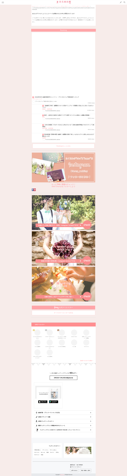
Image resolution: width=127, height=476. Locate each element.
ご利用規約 (80, 464)
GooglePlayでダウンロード (53, 401)
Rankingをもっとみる (64, 146)
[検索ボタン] (124, 2)
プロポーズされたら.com (49, 334)
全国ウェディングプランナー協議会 (86, 334)
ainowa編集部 (37, 343)
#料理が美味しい (38, 449)
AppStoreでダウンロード (42, 401)
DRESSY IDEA (74, 333)
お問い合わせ (74, 470)
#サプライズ (37, 454)
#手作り (57, 452)
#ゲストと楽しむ (53, 449)
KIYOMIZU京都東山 (62, 343)
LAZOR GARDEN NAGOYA (49, 343)
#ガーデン (52, 452)
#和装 (42, 454)
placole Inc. (62, 474)
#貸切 (47, 452)
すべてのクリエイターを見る (63, 313)
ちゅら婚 (74, 343)
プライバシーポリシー (76, 467)
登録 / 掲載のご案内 (85, 470)
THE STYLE (86, 343)
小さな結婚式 (50, 353)
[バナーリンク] (78, 450)
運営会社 (73, 464)
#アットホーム (45, 449)
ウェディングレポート (54, 445)
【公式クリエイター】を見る (86, 360)
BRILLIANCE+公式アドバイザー (37, 353)
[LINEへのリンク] (121, 2)
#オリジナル (37, 452)
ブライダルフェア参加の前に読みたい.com (62, 334)
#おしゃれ (43, 452)
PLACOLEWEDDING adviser (37, 334)
